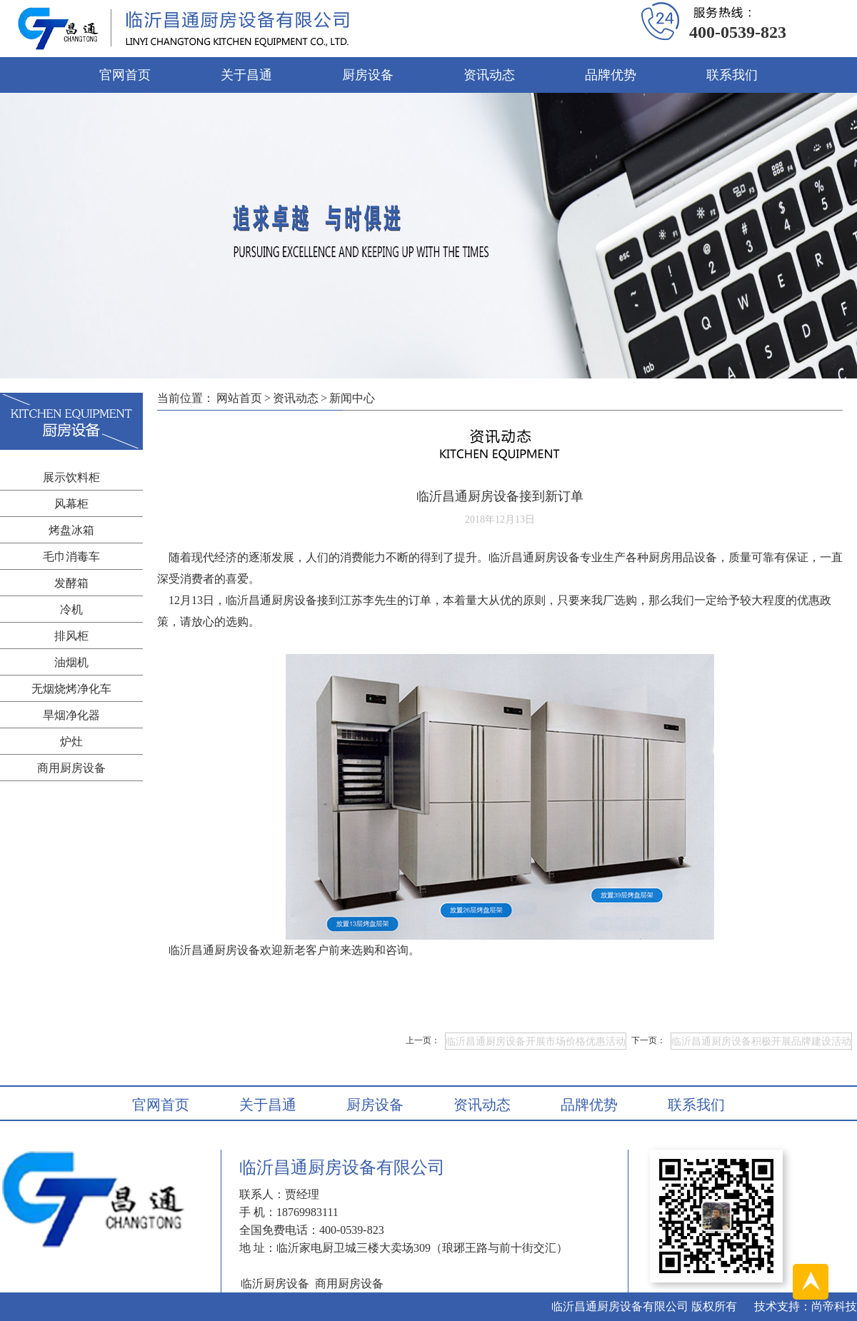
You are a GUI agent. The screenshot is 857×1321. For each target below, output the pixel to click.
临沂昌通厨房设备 (214, 950)
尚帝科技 (834, 1306)
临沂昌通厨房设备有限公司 (619, 1306)
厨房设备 (368, 75)
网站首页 (239, 398)
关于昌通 (246, 75)
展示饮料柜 (71, 477)
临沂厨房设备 (275, 1283)
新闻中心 (352, 398)
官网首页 (125, 75)
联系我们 (732, 75)
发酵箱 (71, 583)
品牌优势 (610, 75)
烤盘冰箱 (71, 530)
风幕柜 (71, 504)
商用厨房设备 (71, 768)
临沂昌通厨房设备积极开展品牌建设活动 (761, 1041)
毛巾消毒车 (71, 557)
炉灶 (71, 741)
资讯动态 (489, 75)
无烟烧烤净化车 (71, 689)
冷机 (71, 609)
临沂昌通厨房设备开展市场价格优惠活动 (536, 1041)
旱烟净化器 (71, 715)
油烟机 (71, 662)
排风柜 (71, 636)
